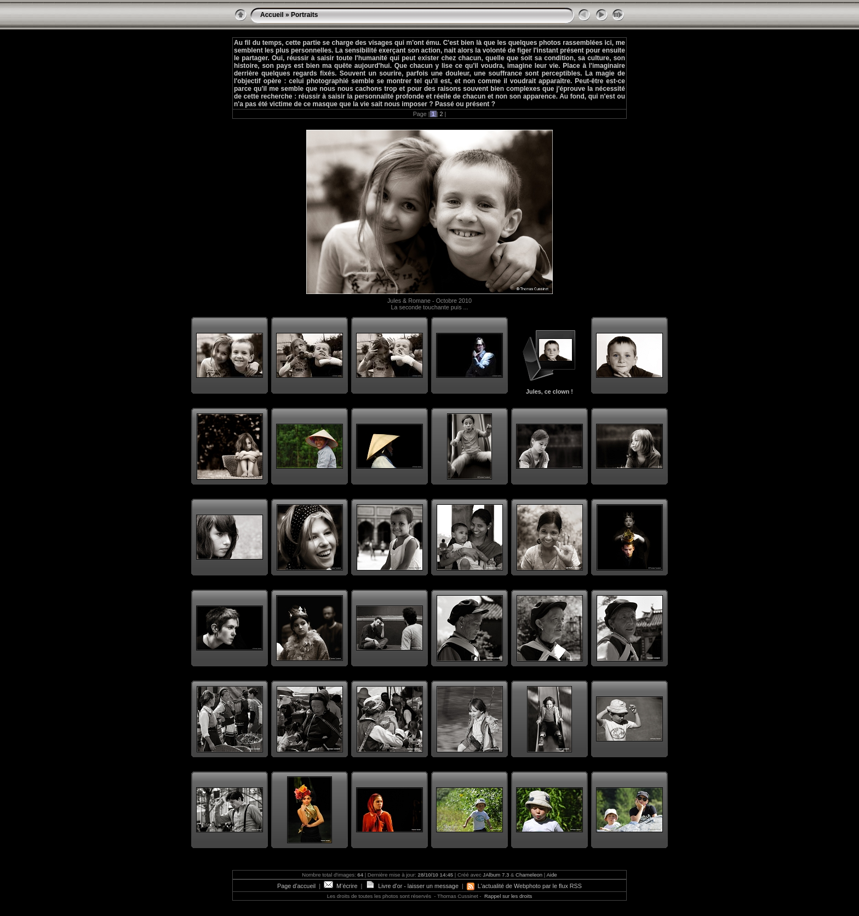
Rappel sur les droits (508, 896)
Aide (551, 875)
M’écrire (340, 886)
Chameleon (529, 875)
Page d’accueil (296, 886)
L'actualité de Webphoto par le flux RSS (524, 886)
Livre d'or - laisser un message (412, 886)
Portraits (304, 15)
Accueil (272, 15)
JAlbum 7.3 (496, 875)
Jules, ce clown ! (549, 391)
